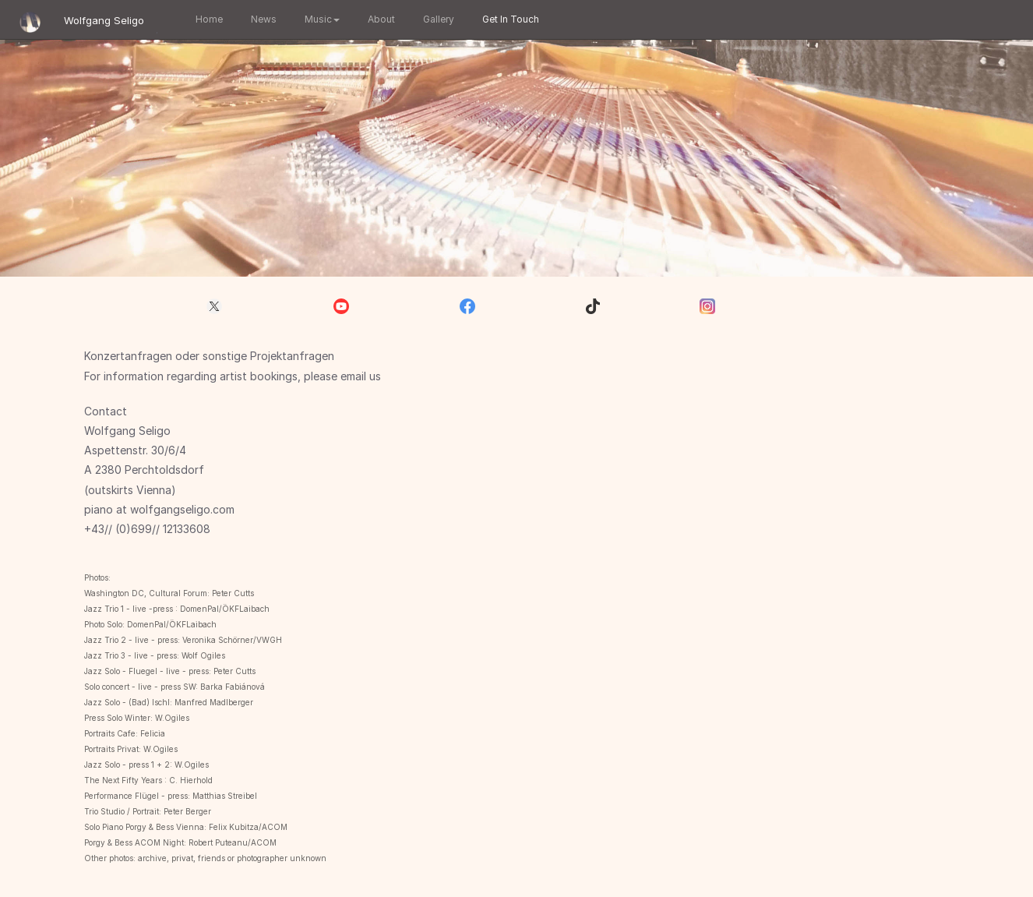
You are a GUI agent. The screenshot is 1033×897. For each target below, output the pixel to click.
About (379, 19)
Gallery (436, 19)
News (261, 19)
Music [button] (320, 19)
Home (207, 19)
